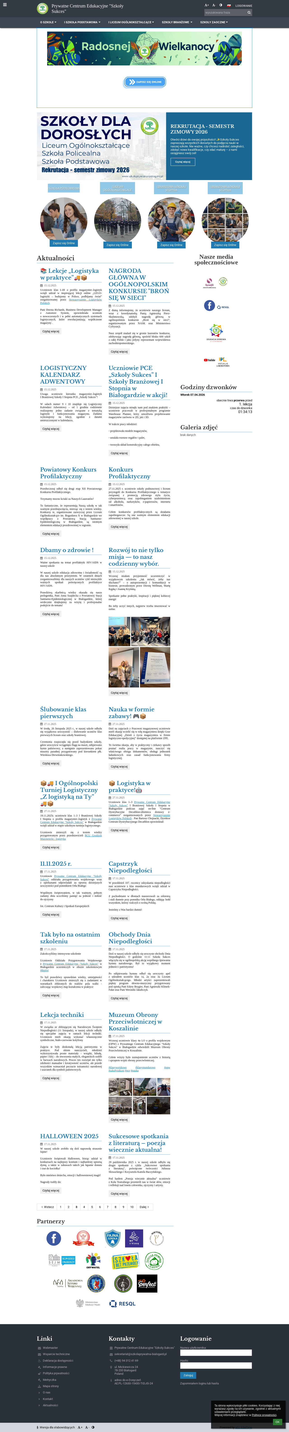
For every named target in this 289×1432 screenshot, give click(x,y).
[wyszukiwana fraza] (228, 12)
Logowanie (243, 5)
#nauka (135, 1070)
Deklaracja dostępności (58, 1360)
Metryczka (49, 1379)
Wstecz (47, 1207)
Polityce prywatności (264, 1415)
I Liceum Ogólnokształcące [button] (131, 22)
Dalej (145, 1207)
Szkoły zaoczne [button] (214, 22)
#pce (127, 1070)
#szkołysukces (116, 1070)
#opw (167, 1067)
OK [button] (278, 1422)
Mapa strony (51, 1386)
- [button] (214, 5)
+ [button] (207, 5)
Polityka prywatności (56, 1373)
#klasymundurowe (145, 1067)
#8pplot (44, 970)
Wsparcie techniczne (56, 1354)
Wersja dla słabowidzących (56, 1427)
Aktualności (50, 1405)
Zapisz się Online (64, 243)
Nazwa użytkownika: (193, 1347)
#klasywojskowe (118, 1067)
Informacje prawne (55, 1367)
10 (131, 1207)
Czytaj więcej (50, 332)
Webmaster (50, 1347)
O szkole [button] (48, 22)
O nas (46, 1392)
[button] (229, 5)
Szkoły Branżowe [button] (177, 22)
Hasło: (184, 1360)
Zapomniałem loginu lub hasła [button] (199, 1383)
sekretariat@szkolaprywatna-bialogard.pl (140, 1354)
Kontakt (48, 1399)
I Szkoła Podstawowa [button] (82, 22)
